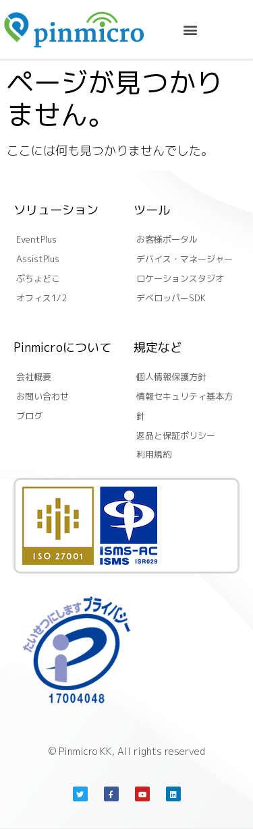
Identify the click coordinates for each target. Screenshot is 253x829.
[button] (190, 29)
